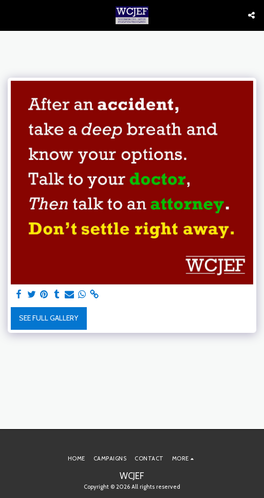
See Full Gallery (48, 318)
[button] (11, 15)
